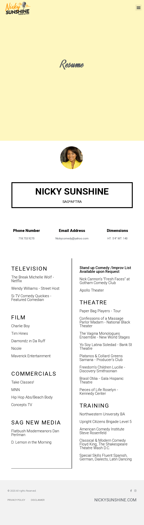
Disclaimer (38, 500)
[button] (138, 8)
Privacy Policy (16, 500)
